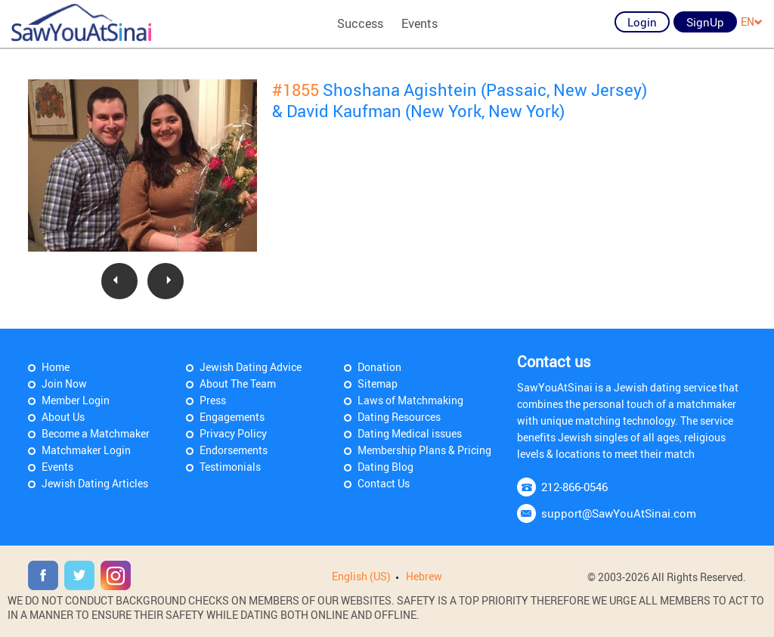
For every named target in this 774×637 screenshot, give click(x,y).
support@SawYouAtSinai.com (618, 513)
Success (360, 23)
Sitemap (378, 383)
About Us (63, 417)
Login (642, 21)
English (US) (361, 576)
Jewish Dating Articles (95, 483)
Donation (379, 367)
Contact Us (384, 483)
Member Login (76, 400)
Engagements (232, 417)
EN (752, 21)
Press (213, 400)
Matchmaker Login (86, 450)
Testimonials (230, 466)
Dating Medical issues (410, 433)
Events (419, 23)
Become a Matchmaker (96, 433)
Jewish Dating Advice (251, 367)
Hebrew (424, 576)
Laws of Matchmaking (410, 400)
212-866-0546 (574, 486)
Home (56, 367)
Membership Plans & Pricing (424, 450)
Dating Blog (385, 466)
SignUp (705, 21)
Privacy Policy (233, 433)
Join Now (64, 383)
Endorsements (234, 450)
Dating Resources (399, 417)
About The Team (238, 383)
